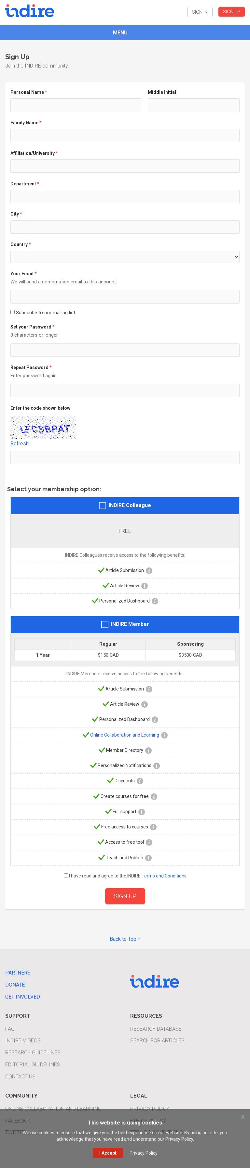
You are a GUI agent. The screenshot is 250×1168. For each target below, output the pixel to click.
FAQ (10, 1029)
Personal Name (27, 92)
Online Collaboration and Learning (124, 734)
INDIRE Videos (23, 1041)
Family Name (24, 122)
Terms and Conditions (164, 875)
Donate (15, 985)
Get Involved (22, 997)
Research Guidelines (33, 1053)
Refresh (19, 444)
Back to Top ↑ (125, 939)
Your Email (22, 273)
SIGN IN (200, 12)
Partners (18, 973)
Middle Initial (162, 92)
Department (23, 183)
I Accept (108, 1153)
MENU (120, 33)
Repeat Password (29, 367)
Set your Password (30, 326)
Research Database (156, 1029)
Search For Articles (157, 1041)
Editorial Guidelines (32, 1065)
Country (19, 244)
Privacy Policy (149, 1109)
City (14, 214)
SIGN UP (231, 11)
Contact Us (20, 1077)
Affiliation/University (32, 153)
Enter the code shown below (40, 408)
